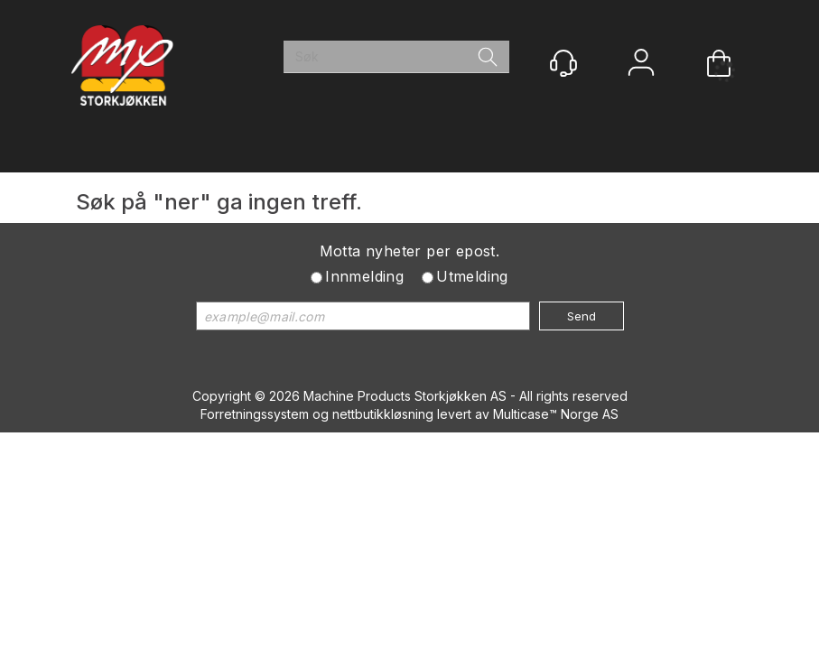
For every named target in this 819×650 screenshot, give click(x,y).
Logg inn (641, 64)
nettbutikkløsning (382, 414)
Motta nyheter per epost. (410, 251)
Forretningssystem (254, 414)
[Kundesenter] (563, 63)
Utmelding (472, 276)
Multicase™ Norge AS (556, 414)
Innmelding (364, 276)
